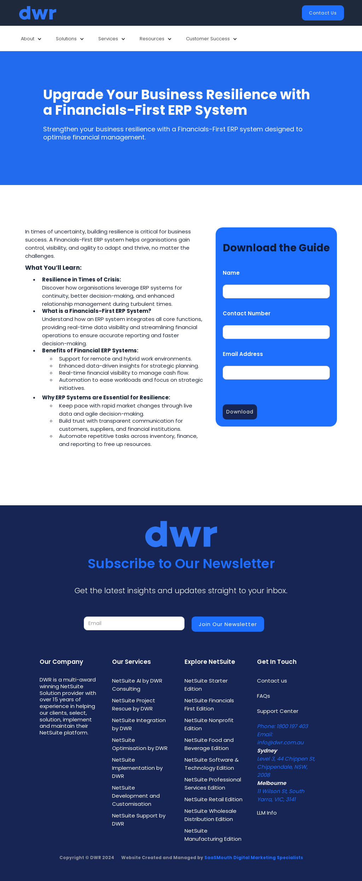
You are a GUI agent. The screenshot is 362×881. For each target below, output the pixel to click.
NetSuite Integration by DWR (139, 724)
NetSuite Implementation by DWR (137, 768)
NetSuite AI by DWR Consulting (137, 684)
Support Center (277, 711)
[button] (31, 38)
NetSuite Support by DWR (138, 819)
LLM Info (267, 812)
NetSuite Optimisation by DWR (140, 744)
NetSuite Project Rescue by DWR (133, 704)
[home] (37, 12)
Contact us (272, 680)
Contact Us (323, 13)
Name (231, 272)
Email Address (243, 354)
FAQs (263, 696)
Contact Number (246, 313)
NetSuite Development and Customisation (136, 796)
